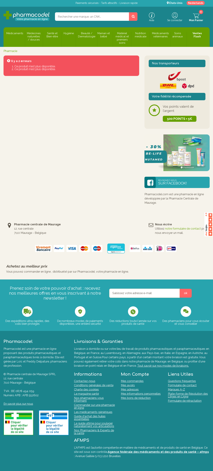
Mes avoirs (128, 385)
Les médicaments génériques (93, 412)
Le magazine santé (86, 393)
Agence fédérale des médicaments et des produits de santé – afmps (158, 452)
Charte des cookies (86, 389)
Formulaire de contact (182, 385)
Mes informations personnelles (141, 393)
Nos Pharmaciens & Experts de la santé (94, 432)
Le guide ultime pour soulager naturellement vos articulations (94, 425)
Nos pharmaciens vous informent (89, 399)
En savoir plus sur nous (18, 403)
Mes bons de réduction (136, 398)
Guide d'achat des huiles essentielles (90, 418)
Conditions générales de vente (93, 385)
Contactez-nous (84, 381)
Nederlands (195, 3)
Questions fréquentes (182, 381)
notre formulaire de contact (183, 228)
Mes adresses (130, 389)
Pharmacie (10, 51)
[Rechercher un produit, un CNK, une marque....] (133, 16)
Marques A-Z (176, 389)
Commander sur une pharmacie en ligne (94, 406)
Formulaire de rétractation (185, 400)
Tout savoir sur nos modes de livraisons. (163, 365)
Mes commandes (132, 381)
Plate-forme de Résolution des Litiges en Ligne (188, 395)
